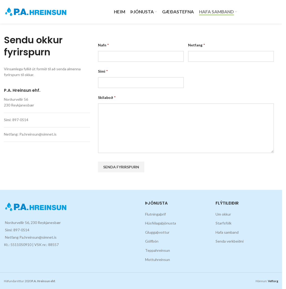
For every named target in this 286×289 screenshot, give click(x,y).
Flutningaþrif (155, 214)
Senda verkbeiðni (230, 241)
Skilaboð (107, 97)
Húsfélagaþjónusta (160, 223)
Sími (103, 71)
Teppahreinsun (157, 250)
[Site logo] (36, 11)
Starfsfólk (224, 223)
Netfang (196, 45)
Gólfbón (151, 241)
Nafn (103, 45)
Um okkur (223, 214)
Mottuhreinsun (157, 259)
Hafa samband (227, 232)
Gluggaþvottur (157, 232)
